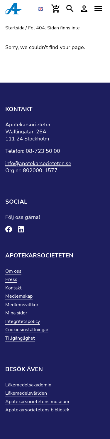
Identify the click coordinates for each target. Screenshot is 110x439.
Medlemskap (19, 296)
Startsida (14, 28)
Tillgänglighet (20, 338)
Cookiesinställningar (26, 329)
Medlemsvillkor (21, 304)
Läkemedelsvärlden (26, 393)
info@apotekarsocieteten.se (38, 163)
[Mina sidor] (84, 9)
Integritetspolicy (22, 321)
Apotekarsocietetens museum (37, 401)
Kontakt (13, 288)
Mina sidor (16, 313)
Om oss (13, 271)
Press (11, 279)
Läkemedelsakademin (28, 385)
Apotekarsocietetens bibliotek (37, 410)
